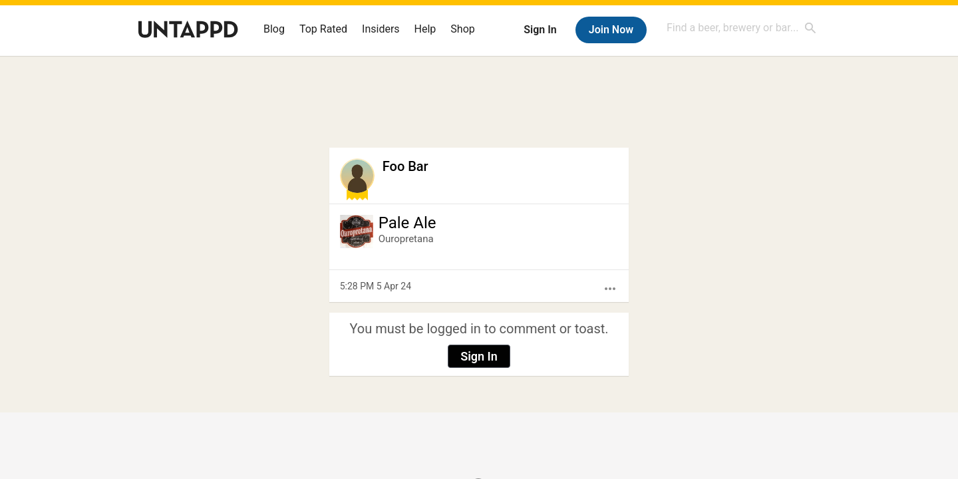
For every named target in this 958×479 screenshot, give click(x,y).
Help (425, 29)
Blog (274, 29)
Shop (462, 29)
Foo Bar (405, 166)
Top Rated (323, 29)
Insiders (381, 29)
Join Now (611, 29)
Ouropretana (406, 239)
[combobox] (741, 27)
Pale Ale (407, 223)
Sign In (540, 29)
